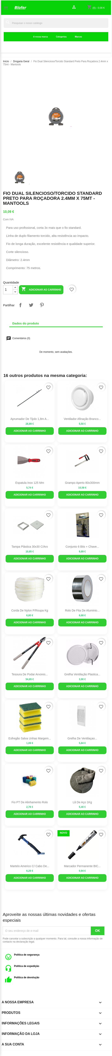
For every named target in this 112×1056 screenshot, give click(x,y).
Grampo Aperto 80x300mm (82, 482)
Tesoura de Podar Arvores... (30, 674)
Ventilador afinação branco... (82, 419)
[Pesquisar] (56, 23)
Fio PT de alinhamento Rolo (30, 802)
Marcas (78, 37)
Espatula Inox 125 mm (29, 482)
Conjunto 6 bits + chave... (82, 546)
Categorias (61, 37)
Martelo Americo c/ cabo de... (29, 866)
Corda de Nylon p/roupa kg (29, 610)
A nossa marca (40, 37)
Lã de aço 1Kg (82, 802)
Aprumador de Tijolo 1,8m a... (29, 419)
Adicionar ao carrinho (41, 289)
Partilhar (20, 305)
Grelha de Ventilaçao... (82, 738)
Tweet (31, 305)
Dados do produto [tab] (25, 323)
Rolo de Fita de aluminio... (82, 610)
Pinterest (42, 305)
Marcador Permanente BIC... (82, 866)
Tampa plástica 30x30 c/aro (30, 546)
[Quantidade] (8, 289)
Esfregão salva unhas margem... (29, 738)
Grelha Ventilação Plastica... (82, 674)
